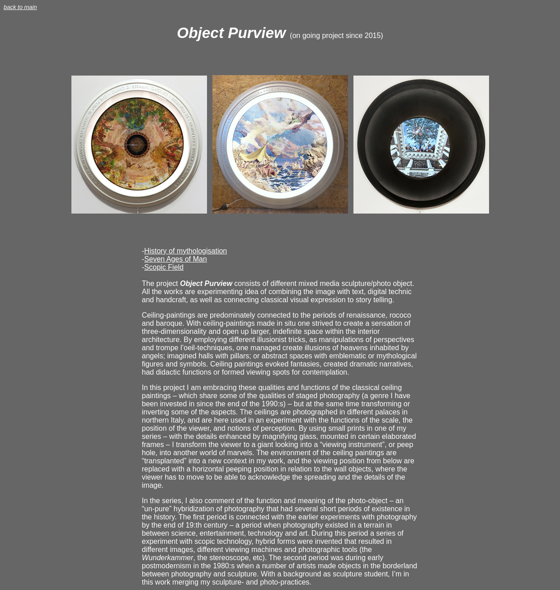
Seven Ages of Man (175, 259)
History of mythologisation (185, 251)
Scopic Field (164, 267)
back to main (20, 7)
